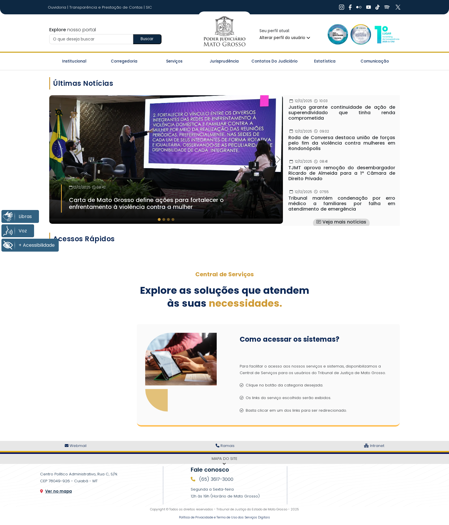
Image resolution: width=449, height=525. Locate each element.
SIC (149, 7)
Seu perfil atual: (274, 31)
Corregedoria (124, 61)
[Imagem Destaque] (166, 157)
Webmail (75, 445)
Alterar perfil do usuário (284, 37)
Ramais (225, 445)
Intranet (374, 445)
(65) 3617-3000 (215, 479)
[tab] (159, 219)
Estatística (325, 61)
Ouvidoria (57, 7)
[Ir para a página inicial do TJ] (224, 31)
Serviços (174, 61)
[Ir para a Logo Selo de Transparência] (360, 34)
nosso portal (72, 29)
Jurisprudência (224, 61)
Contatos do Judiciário (274, 61)
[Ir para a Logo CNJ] (386, 34)
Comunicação (375, 61)
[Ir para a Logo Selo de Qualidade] (338, 34)
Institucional (74, 61)
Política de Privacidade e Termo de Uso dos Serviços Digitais (224, 517)
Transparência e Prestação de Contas (106, 7)
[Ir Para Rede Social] (341, 7)
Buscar (147, 39)
